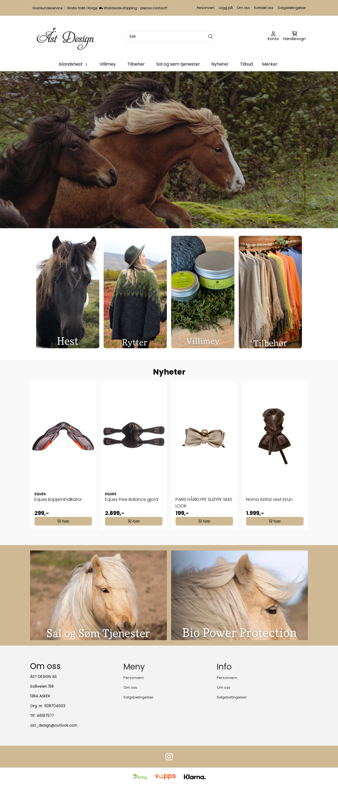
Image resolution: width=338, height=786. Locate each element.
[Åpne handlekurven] (294, 36)
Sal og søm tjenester (178, 64)
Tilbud (246, 64)
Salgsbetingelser (292, 7)
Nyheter (220, 64)
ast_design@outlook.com (53, 725)
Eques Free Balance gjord (131, 499)
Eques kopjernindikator (58, 499)
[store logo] (65, 36)
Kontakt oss (263, 7)
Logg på (226, 7)
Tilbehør (136, 64)
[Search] (210, 36)
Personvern (206, 7)
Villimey (108, 64)
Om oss (243, 7)
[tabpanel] (63, 455)
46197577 (45, 715)
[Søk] (170, 36)
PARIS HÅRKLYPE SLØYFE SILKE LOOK (204, 502)
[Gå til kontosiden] (273, 36)
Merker (270, 64)
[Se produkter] (67, 292)
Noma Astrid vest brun (269, 499)
